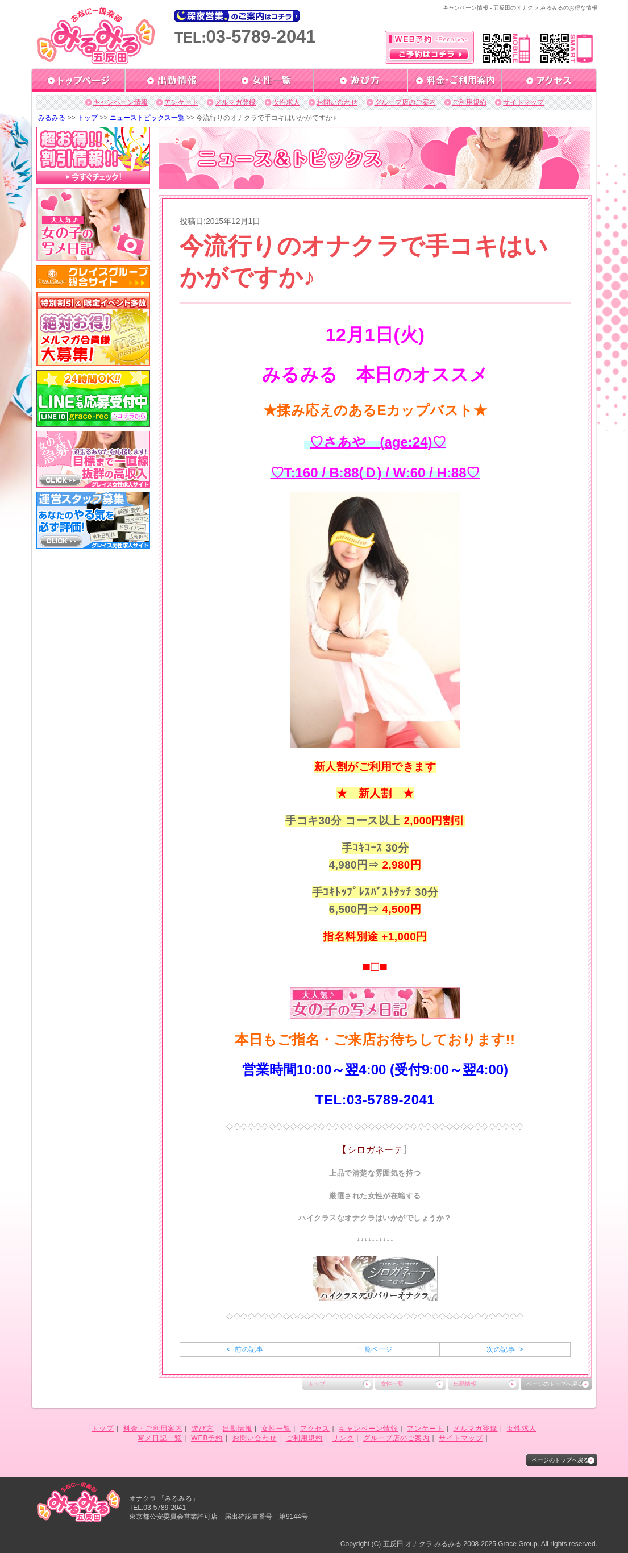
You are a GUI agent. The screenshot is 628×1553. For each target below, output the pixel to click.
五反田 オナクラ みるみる (422, 1544)
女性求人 (286, 102)
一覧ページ (374, 1349)
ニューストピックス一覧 (147, 118)
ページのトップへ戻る (554, 1384)
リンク (343, 1438)
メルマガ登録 (235, 102)
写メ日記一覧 (160, 1438)
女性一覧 (392, 1384)
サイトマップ (523, 102)
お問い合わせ (337, 102)
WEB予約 (207, 1438)
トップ (87, 118)
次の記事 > (504, 1349)
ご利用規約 (469, 102)
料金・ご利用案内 (152, 1428)
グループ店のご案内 (405, 102)
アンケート (181, 102)
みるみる (50, 118)
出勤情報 (465, 1384)
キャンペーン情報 (120, 102)
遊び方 (203, 1428)
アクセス (315, 1428)
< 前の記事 (244, 1349)
